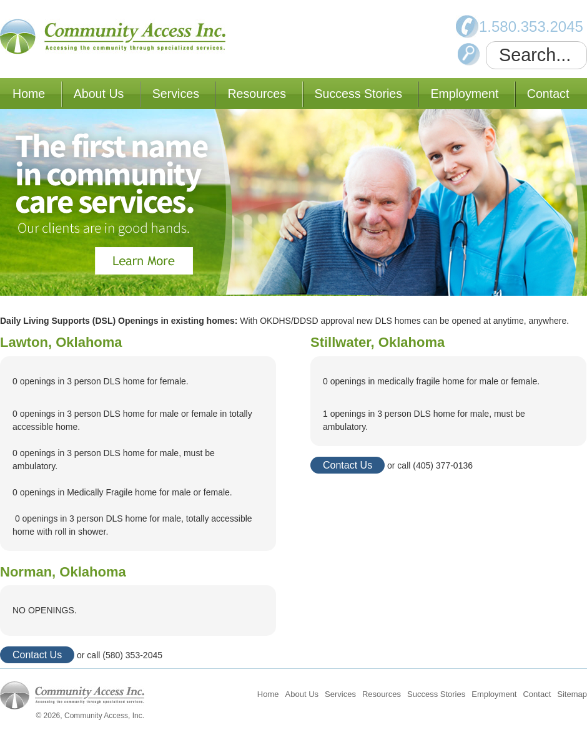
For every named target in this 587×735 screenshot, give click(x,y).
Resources (256, 93)
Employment (464, 93)
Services (175, 93)
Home (28, 93)
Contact (548, 93)
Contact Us (37, 655)
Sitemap (572, 694)
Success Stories (358, 93)
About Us (99, 93)
